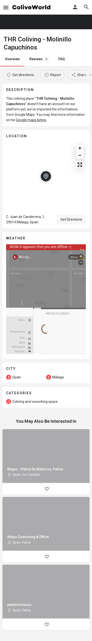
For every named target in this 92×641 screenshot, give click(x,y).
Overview (12, 59)
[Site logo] (32, 7)
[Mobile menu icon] (5, 7)
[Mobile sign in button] (75, 7)
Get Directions (71, 219)
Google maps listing (31, 120)
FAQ (61, 59)
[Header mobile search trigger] (86, 7)
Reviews (39, 59)
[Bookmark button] (47, 489)
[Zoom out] (79, 155)
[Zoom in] (79, 148)
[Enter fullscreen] (79, 164)
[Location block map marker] (46, 176)
